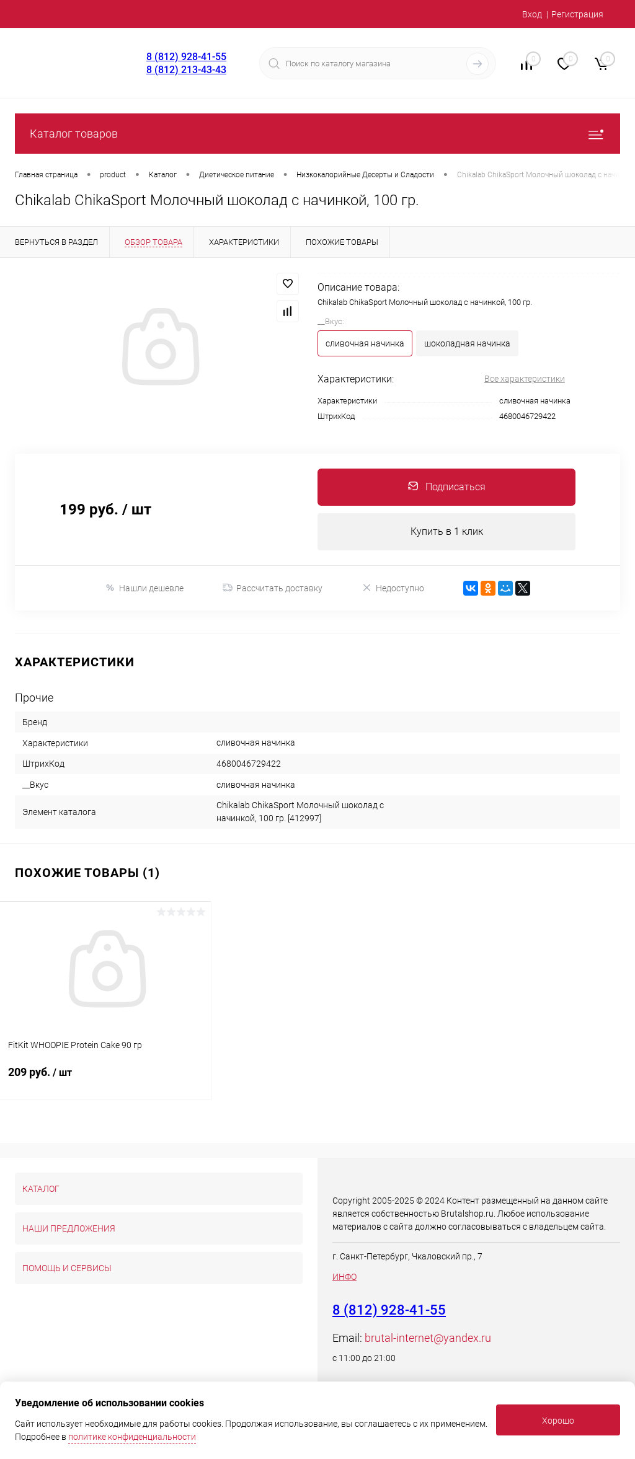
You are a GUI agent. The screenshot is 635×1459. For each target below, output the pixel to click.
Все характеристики (524, 379)
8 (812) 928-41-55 (186, 57)
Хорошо (558, 1421)
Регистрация (577, 14)
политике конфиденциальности (132, 1437)
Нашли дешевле (144, 588)
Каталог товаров (317, 133)
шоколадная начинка (467, 343)
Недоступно (393, 588)
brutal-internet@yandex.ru (428, 1337)
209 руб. (105, 1079)
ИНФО (344, 1277)
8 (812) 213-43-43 (186, 70)
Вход (532, 14)
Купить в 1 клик (447, 531)
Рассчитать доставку (272, 588)
